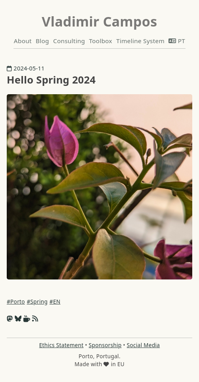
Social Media (143, 345)
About (23, 41)
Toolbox (100, 41)
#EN (55, 301)
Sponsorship (105, 345)
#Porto (16, 301)
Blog (42, 41)
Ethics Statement (61, 345)
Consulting (69, 41)
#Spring (37, 301)
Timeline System (140, 41)
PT (176, 41)
